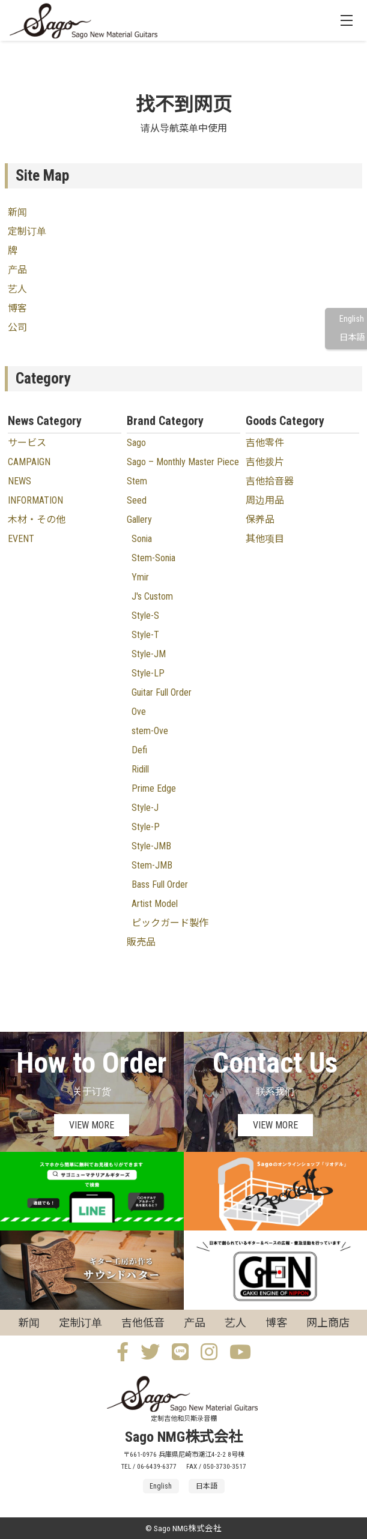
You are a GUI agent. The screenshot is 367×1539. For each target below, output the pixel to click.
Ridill (140, 769)
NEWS (19, 481)
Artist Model (155, 903)
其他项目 (265, 538)
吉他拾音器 (270, 481)
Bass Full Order (160, 884)
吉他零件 (265, 442)
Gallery (139, 519)
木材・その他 (36, 519)
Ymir (140, 577)
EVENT (21, 538)
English (351, 319)
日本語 (352, 338)
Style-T (145, 634)
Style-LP (148, 673)
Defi (139, 750)
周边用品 (265, 500)
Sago (136, 442)
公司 (17, 327)
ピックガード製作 (170, 923)
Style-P (146, 827)
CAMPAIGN (29, 462)
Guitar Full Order (162, 692)
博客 (17, 308)
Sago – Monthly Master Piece (183, 462)
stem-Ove (150, 730)
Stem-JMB (152, 865)
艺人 (17, 289)
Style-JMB (151, 846)
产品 (17, 270)
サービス (27, 442)
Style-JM (149, 654)
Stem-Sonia (153, 558)
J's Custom (152, 596)
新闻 (17, 212)
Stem (137, 481)
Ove (139, 711)
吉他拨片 (265, 462)
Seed (137, 500)
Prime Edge (154, 788)
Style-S (145, 615)
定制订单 (27, 231)
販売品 (141, 942)
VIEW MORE (91, 1125)
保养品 (260, 519)
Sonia (142, 538)
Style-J (145, 807)
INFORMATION (35, 500)
